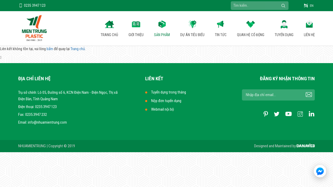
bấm (50, 48)
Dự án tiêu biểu (192, 35)
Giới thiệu (136, 35)
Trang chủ (109, 35)
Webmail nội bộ (162, 109)
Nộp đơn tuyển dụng (166, 100)
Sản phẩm (162, 35)
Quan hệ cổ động (250, 35)
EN (311, 6)
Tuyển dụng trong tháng (168, 92)
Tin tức (221, 35)
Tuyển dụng (284, 35)
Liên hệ (309, 35)
